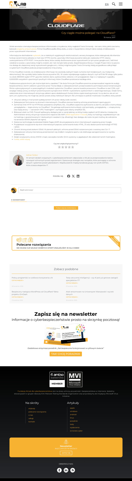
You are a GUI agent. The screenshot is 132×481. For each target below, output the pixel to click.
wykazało (37, 55)
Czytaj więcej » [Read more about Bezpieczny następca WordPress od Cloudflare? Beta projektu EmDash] (18, 297)
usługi (30, 418)
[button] (69, 176)
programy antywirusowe (26, 49)
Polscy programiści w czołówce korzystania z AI (32, 278)
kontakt (31, 422)
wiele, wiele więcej (22, 139)
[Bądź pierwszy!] (69, 190)
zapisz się (66, 453)
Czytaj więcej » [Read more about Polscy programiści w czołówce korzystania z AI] (18, 280)
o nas (30, 415)
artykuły (31, 408)
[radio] (59, 147)
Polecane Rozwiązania (37, 412)
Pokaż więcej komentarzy (66, 208)
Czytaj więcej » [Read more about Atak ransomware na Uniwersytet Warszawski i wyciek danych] (72, 297)
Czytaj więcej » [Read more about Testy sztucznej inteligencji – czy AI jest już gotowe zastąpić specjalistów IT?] (72, 283)
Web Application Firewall (76, 115)
